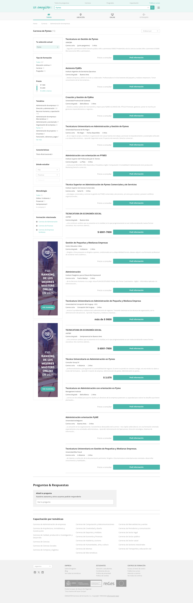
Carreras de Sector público (129, 536)
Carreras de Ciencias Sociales (44, 546)
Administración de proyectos (46, 131)
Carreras (88, 3)
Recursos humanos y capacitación (47, 111)
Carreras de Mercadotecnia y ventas (133, 524)
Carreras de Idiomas (84, 549)
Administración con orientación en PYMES (86, 155)
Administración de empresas (60, 24)
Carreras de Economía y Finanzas (89, 536)
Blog (66, 571)
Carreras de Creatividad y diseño (89, 528)
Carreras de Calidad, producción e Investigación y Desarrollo (52, 536)
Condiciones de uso (103, 571)
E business (40, 134)
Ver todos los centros (135, 576)
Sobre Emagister (70, 569)
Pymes (38, 128)
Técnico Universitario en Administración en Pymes (90, 359)
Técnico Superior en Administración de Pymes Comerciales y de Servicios (101, 184)
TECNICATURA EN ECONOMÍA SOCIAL (84, 213)
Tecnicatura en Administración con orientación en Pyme (93, 388)
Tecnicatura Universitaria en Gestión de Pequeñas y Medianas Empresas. (101, 448)
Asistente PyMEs (74, 68)
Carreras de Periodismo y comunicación (135, 528)
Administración (73, 271)
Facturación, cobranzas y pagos (47, 137)
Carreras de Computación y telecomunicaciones (95, 524)
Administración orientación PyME (82, 417)
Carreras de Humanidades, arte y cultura (92, 544)
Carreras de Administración (48, 222)
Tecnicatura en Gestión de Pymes (82, 39)
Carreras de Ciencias (41, 542)
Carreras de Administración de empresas (49, 524)
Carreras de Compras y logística (45, 550)
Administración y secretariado (46, 122)
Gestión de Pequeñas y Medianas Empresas (87, 242)
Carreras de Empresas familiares (46, 231)
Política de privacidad (103, 573)
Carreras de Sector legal (128, 532)
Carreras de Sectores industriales (132, 544)
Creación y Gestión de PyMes (80, 97)
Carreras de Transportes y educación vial (135, 549)
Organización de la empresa (46, 125)
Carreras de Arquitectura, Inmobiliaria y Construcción (49, 529)
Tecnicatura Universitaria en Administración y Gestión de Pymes (97, 126)
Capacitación (134, 3)
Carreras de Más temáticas (86, 553)
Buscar (152, 7)
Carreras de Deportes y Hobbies (88, 532)
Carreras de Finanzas (46, 226)
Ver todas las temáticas (73, 573)
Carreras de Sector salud (128, 540)
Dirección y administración (45, 108)
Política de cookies (102, 576)
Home (35, 24)
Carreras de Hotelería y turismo (88, 540)
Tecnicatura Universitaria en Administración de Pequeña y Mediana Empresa (103, 301)
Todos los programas (62, 3)
